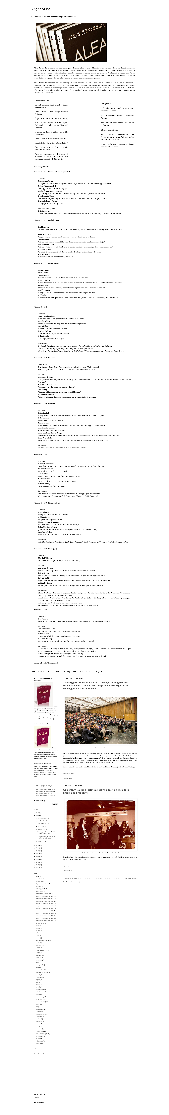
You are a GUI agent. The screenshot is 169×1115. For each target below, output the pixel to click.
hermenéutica (39, 970)
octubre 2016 (42, 821)
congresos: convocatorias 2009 (44, 901)
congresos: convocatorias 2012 (44, 908)
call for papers (40, 889)
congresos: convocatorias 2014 (44, 913)
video (37, 1038)
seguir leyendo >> (68, 773)
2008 (37, 865)
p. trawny (38, 1011)
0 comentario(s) (68, 778)
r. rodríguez (39, 1016)
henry (37, 967)
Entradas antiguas (131, 878)
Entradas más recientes (70, 878)
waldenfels (39, 1043)
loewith (38, 987)
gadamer (38, 957)
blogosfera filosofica (42, 884)
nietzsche (38, 1004)
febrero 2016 (42, 829)
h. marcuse (39, 960)
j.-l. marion (39, 977)
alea (37, 876)
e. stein (38, 938)
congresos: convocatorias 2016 (44, 918)
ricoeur (38, 1026)
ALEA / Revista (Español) (40, 672)
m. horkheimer (40, 992)
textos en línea (40, 1031)
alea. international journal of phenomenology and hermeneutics (45, 794)
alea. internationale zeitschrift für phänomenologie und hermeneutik (45, 790)
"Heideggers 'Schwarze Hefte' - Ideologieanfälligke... (46, 832)
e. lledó (38, 935)
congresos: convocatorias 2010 (44, 903)
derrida (38, 928)
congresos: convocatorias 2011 (44, 906)
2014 (37, 848)
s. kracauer (39, 1029)
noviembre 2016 (43, 818)
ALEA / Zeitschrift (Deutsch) (82, 672)
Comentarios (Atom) (77, 882)
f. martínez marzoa (41, 950)
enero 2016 (41, 841)
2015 (37, 845)
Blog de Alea (100, 672)
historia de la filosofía (42, 972)
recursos (38, 1024)
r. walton (38, 1019)
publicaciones (40, 1014)
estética (38, 943)
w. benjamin (39, 1041)
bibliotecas (39, 881)
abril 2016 (41, 826)
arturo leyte (39, 879)
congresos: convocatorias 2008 (44, 898)
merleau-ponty (40, 997)
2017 (37, 813)
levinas (38, 984)
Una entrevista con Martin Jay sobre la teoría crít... (46, 837)
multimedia (39, 999)
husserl (38, 975)
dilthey (38, 930)
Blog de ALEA (41, 9)
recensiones (39, 1021)
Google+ (36, 1097)
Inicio (101, 878)
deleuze (38, 925)
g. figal (38, 952)
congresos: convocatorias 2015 (44, 916)
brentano (38, 886)
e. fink (37, 933)
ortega (37, 1006)
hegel (37, 962)
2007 (37, 868)
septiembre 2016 (43, 823)
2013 (37, 851)
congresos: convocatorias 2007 (44, 896)
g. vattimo (39, 955)
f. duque (38, 947)
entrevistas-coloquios (42, 940)
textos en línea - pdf (41, 1034)
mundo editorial (40, 1002)
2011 (37, 856)
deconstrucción (40, 923)
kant (37, 982)
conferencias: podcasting (43, 893)
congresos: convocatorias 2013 (44, 911)
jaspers (38, 979)
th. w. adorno (39, 1036)
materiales (39, 994)
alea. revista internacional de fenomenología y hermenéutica (45, 786)
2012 (37, 853)
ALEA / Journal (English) (61, 672)
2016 (37, 815)
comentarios (39, 891)
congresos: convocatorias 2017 (44, 920)
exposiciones (39, 945)
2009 (37, 862)
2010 (37, 859)
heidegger (38, 965)
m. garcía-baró (40, 989)
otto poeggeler (40, 1009)
